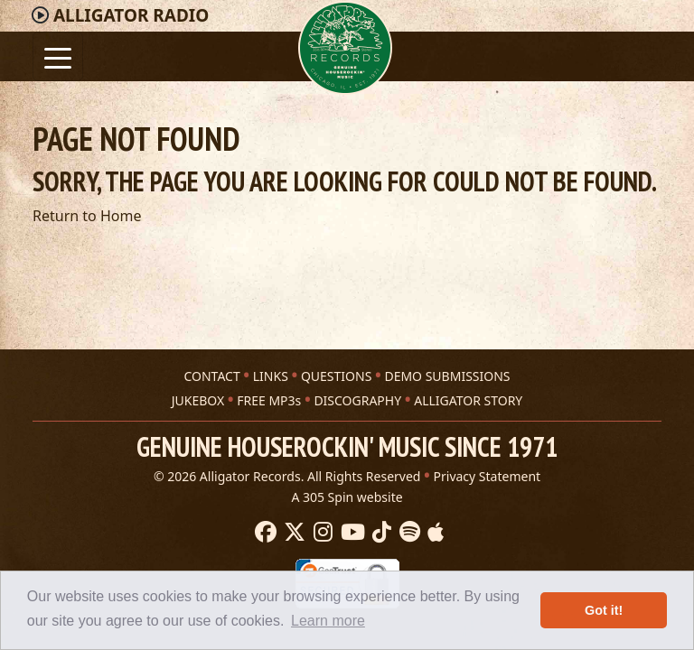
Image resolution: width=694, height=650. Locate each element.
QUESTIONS (336, 376)
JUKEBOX (198, 400)
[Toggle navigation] (58, 56)
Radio (131, 15)
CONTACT (211, 376)
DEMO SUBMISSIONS (447, 376)
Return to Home (87, 216)
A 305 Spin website (346, 497)
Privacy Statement (487, 476)
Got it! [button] (604, 610)
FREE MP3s (269, 400)
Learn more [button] (328, 620)
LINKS (270, 376)
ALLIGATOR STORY (468, 400)
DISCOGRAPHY (357, 400)
